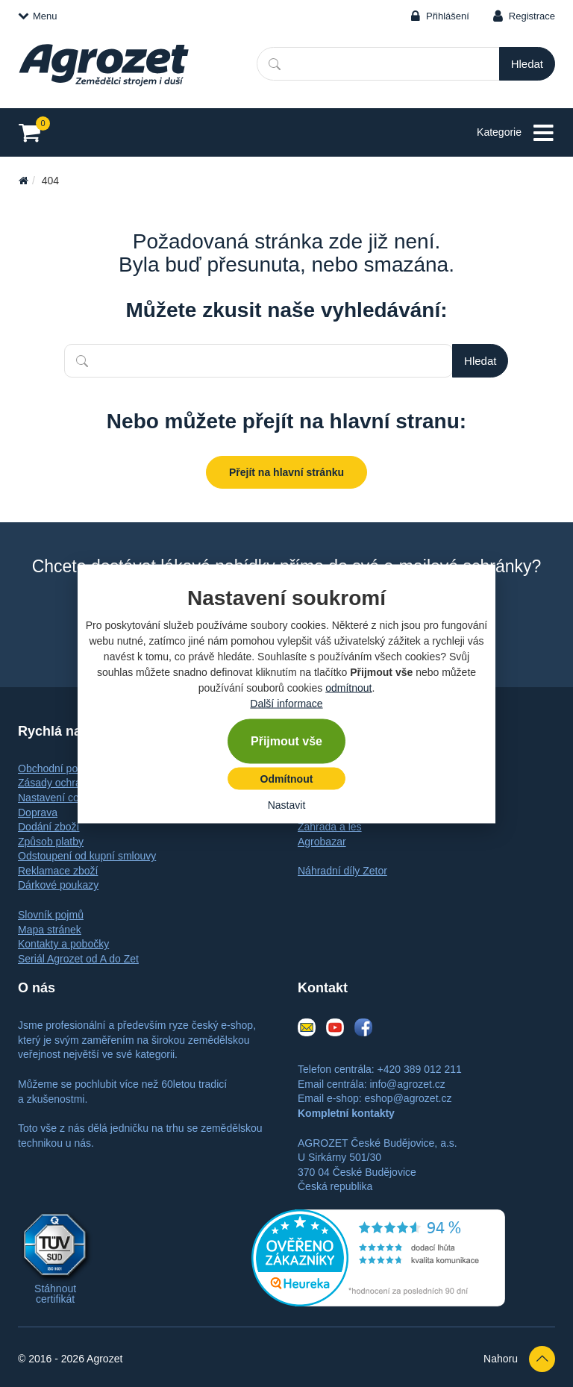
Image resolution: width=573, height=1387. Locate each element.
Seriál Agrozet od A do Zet (78, 959)
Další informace (286, 703)
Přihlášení (447, 16)
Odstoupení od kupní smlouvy (87, 856)
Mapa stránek (49, 930)
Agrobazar (322, 842)
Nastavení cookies (60, 798)
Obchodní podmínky (64, 768)
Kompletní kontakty (346, 1113)
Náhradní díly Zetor (342, 871)
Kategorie (516, 133)
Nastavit (287, 804)
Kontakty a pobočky (63, 944)
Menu (37, 16)
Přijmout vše (286, 740)
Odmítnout (286, 778)
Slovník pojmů (51, 915)
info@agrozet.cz (407, 1084)
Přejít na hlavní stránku (286, 472)
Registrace (532, 16)
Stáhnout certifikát (55, 1294)
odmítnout (348, 687)
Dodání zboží (49, 827)
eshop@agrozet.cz (407, 1098)
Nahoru (519, 1359)
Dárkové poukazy (58, 885)
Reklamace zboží (58, 871)
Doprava (37, 812)
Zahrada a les (330, 827)
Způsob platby (51, 842)
